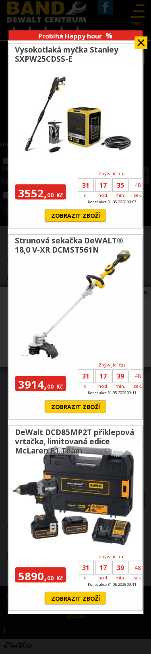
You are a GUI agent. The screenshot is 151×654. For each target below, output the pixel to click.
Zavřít (140, 40)
